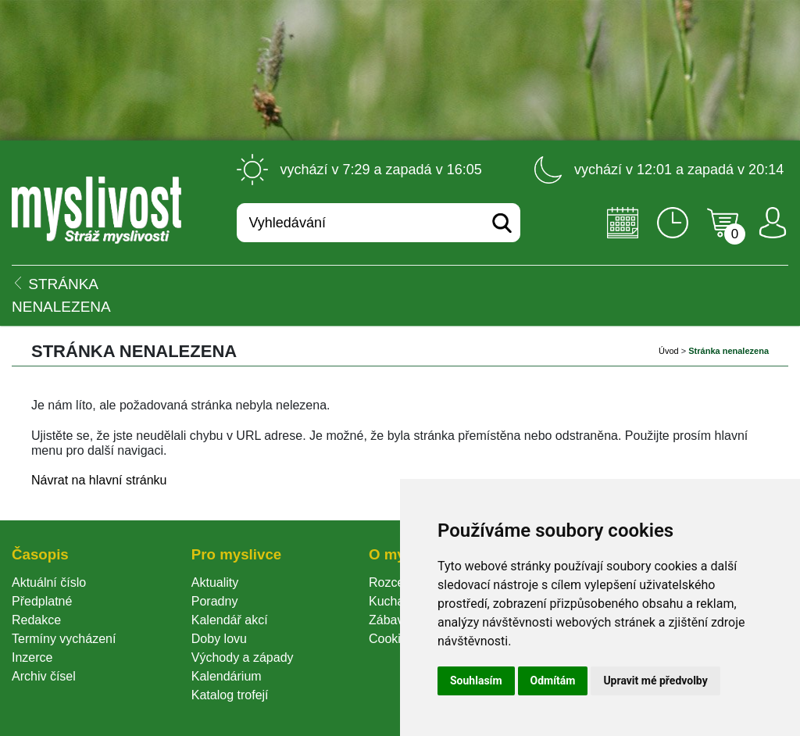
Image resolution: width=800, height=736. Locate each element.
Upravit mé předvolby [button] (655, 680)
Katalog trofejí (230, 695)
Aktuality (214, 582)
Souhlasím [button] (476, 680)
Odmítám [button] (553, 680)
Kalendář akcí (229, 620)
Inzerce (32, 657)
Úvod (669, 350)
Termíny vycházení (64, 638)
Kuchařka (395, 601)
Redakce (36, 620)
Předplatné (42, 601)
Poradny (214, 601)
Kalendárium (226, 676)
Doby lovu (219, 638)
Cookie (391, 638)
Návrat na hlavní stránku (98, 480)
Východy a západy (242, 657)
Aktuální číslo (49, 582)
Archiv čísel (44, 676)
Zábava (389, 620)
